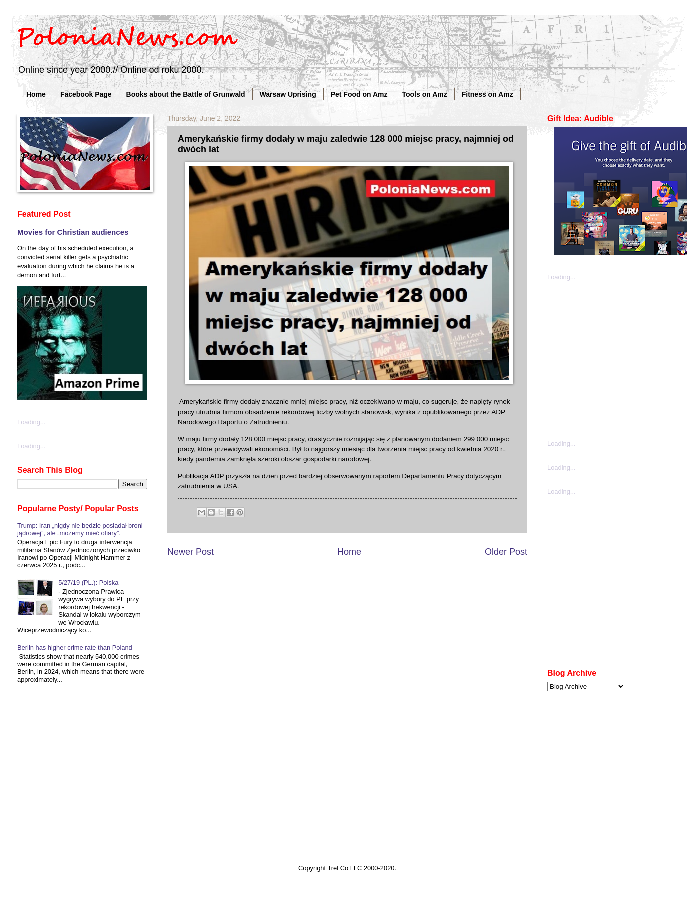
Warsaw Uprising (288, 94)
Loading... (32, 422)
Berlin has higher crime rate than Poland (75, 648)
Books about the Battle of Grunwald (186, 94)
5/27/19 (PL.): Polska (88, 582)
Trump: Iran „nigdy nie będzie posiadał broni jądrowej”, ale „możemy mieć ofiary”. (80, 529)
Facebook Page (86, 94)
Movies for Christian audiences (73, 232)
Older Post (506, 552)
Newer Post (191, 552)
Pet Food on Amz (359, 94)
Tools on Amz (425, 94)
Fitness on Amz (488, 94)
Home (36, 94)
